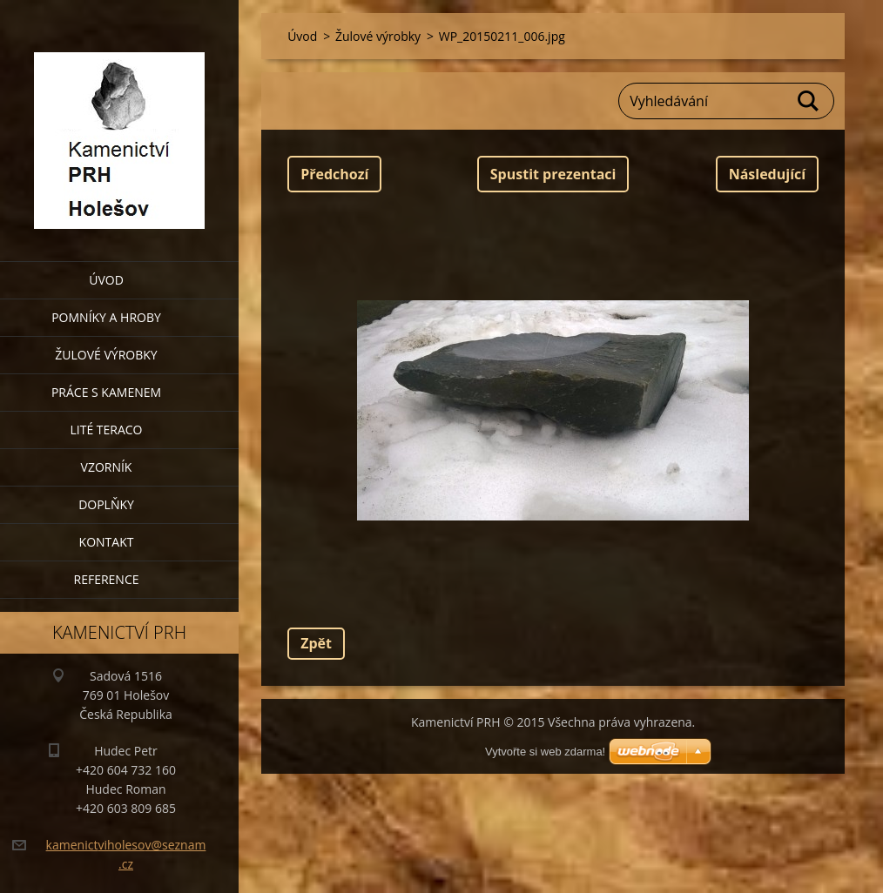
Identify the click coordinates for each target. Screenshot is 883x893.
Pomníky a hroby (106, 317)
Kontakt (106, 542)
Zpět (316, 643)
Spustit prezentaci (553, 174)
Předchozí (334, 174)
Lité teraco (106, 429)
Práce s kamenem (106, 392)
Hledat (809, 101)
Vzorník (106, 467)
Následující (767, 174)
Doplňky (106, 504)
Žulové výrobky (106, 354)
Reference (106, 579)
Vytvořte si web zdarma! (545, 751)
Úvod (106, 280)
